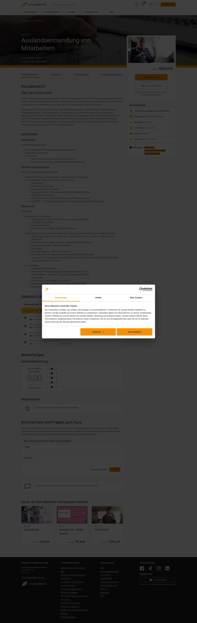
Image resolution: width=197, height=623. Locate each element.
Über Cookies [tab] (136, 298)
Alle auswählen (134, 332)
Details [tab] (98, 298)
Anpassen (98, 332)
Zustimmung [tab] (61, 298)
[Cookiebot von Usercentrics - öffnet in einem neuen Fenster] (141, 289)
